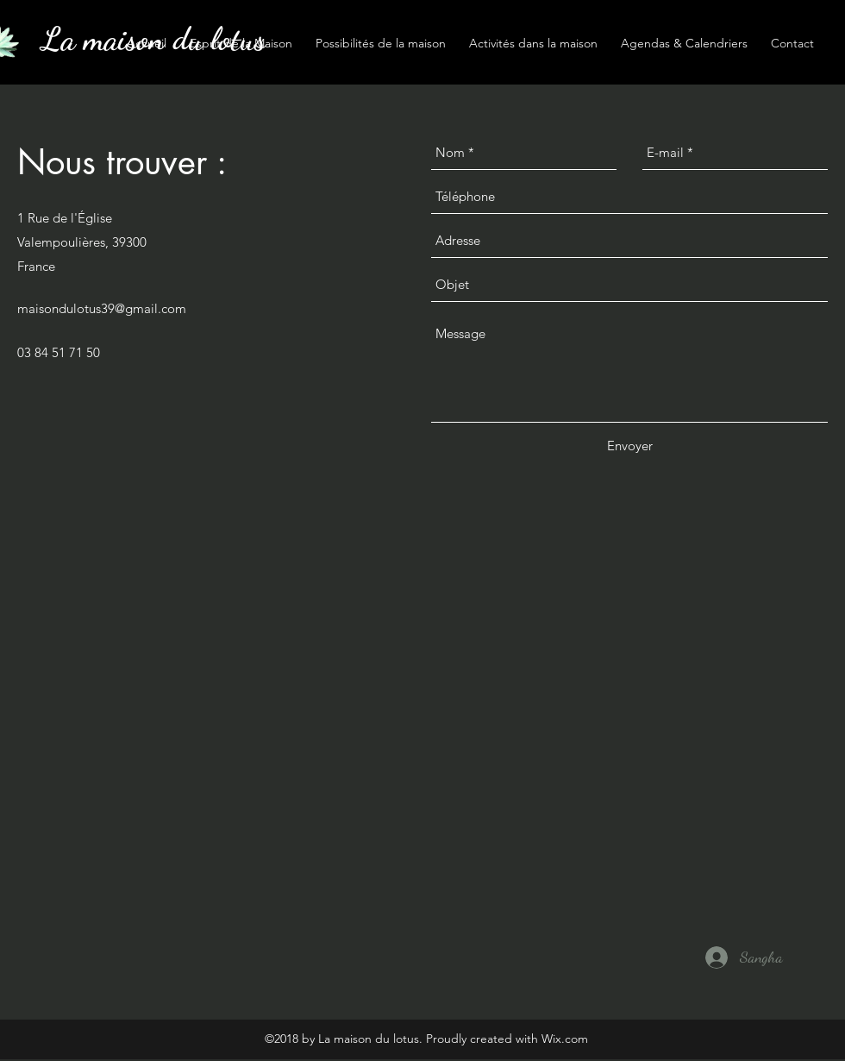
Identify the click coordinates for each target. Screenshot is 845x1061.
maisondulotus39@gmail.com (101, 308)
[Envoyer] (630, 446)
